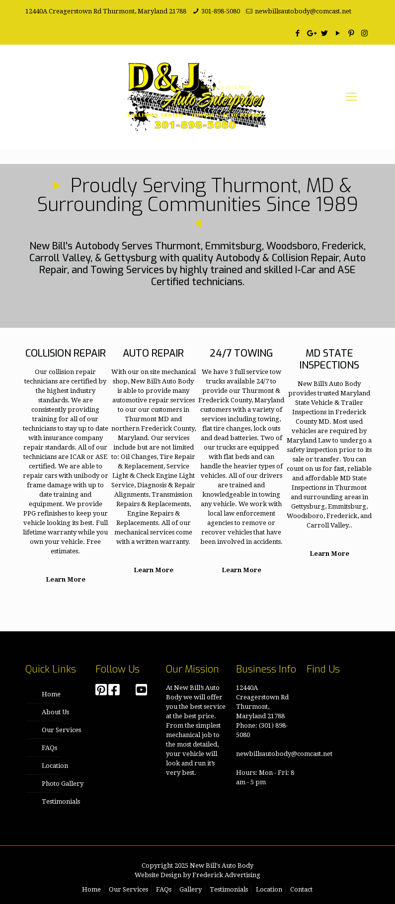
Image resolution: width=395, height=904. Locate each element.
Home (51, 694)
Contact (301, 889)
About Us (55, 712)
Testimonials (61, 801)
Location (55, 765)
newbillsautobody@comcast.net (303, 11)
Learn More (64, 579)
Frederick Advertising (226, 875)
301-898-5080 (220, 11)
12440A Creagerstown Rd (63, 11)
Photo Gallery (62, 783)
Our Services (61, 730)
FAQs (49, 748)
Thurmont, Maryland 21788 (144, 11)
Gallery (190, 889)
